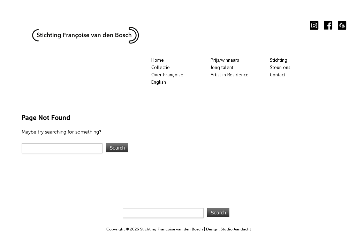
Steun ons (280, 67)
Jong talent (222, 67)
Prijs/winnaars (225, 60)
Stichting (278, 60)
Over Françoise (167, 74)
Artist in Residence (230, 74)
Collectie (160, 67)
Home (157, 60)
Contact (277, 74)
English (158, 82)
